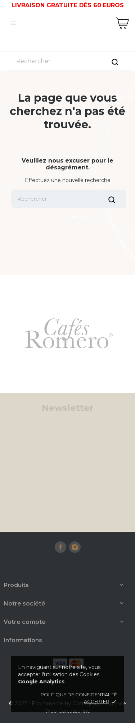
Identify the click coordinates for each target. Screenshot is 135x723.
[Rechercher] (67, 61)
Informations (23, 640)
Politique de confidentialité (79, 694)
